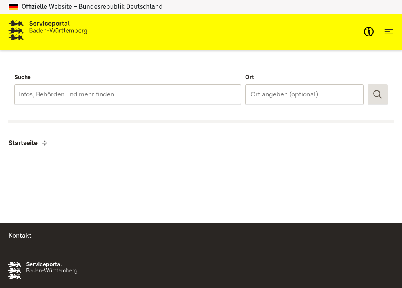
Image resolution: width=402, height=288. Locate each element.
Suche (22, 77)
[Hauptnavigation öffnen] (389, 31)
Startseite (23, 143)
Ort (249, 77)
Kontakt (20, 235)
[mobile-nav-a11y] (369, 31)
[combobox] (127, 94)
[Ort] (304, 94)
